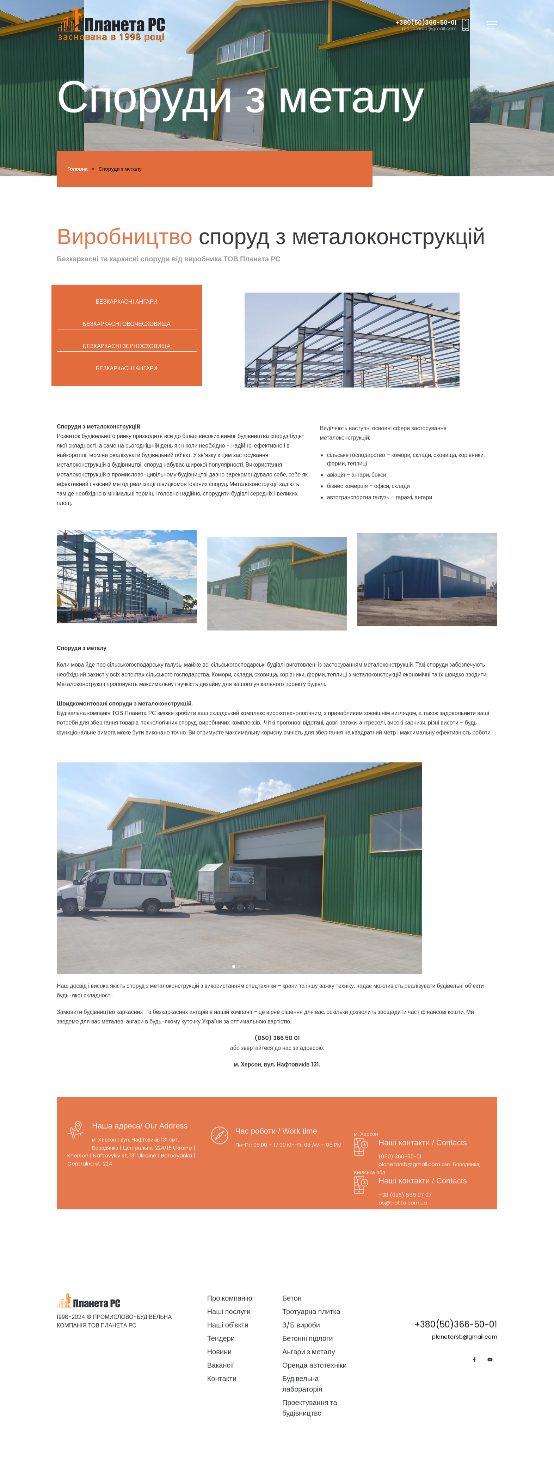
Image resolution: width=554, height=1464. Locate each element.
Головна (77, 168)
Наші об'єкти (227, 1404)
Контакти (221, 1458)
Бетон (292, 1378)
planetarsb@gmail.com (429, 28)
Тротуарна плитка (311, 1391)
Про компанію (229, 1378)
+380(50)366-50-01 (426, 22)
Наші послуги (229, 1391)
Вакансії (220, 1445)
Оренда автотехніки (314, 1445)
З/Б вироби (301, 1404)
